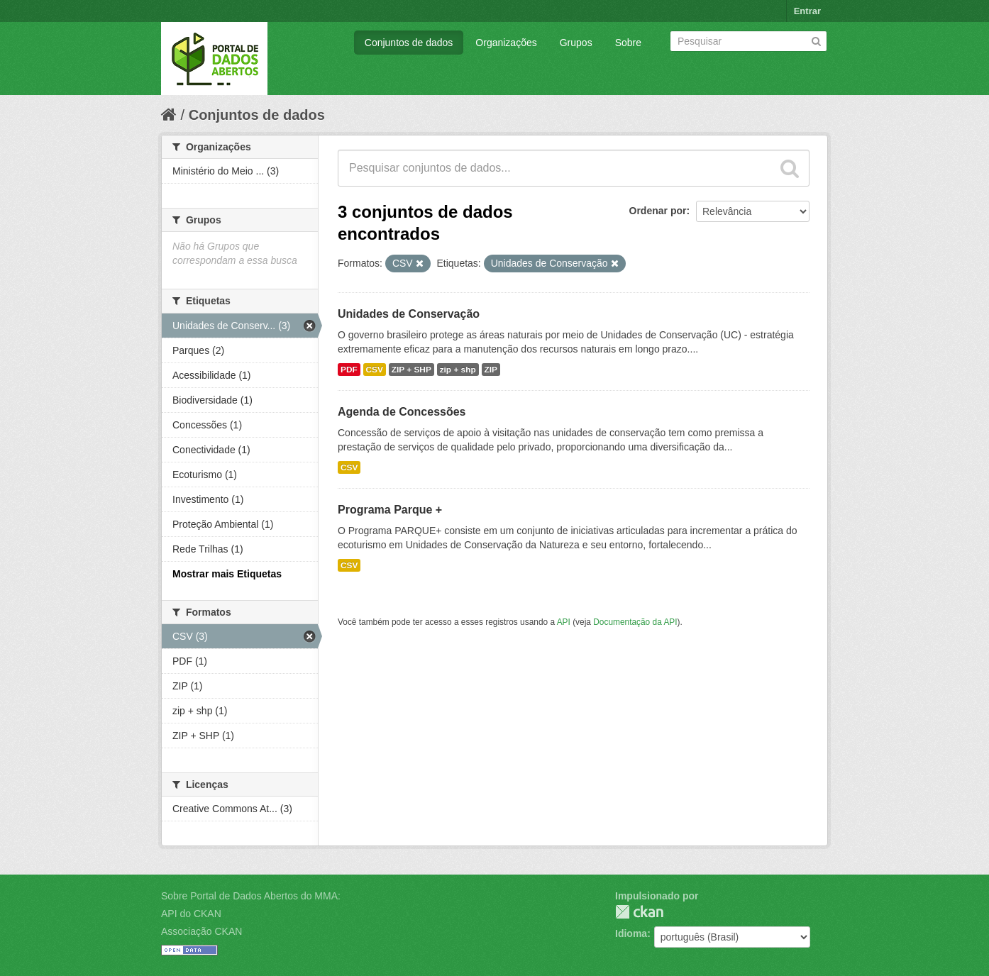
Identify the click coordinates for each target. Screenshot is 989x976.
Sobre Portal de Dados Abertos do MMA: (251, 896)
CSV (374, 370)
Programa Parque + (390, 510)
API (563, 622)
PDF (349, 370)
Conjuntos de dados (409, 42)
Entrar (807, 11)
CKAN (639, 911)
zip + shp (458, 370)
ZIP (491, 370)
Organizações (505, 42)
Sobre (628, 42)
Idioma (631, 933)
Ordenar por (658, 210)
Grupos (576, 42)
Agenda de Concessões (402, 412)
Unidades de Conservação (409, 314)
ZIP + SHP (411, 370)
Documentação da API (635, 622)
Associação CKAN (201, 931)
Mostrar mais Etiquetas (227, 574)
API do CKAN (191, 913)
